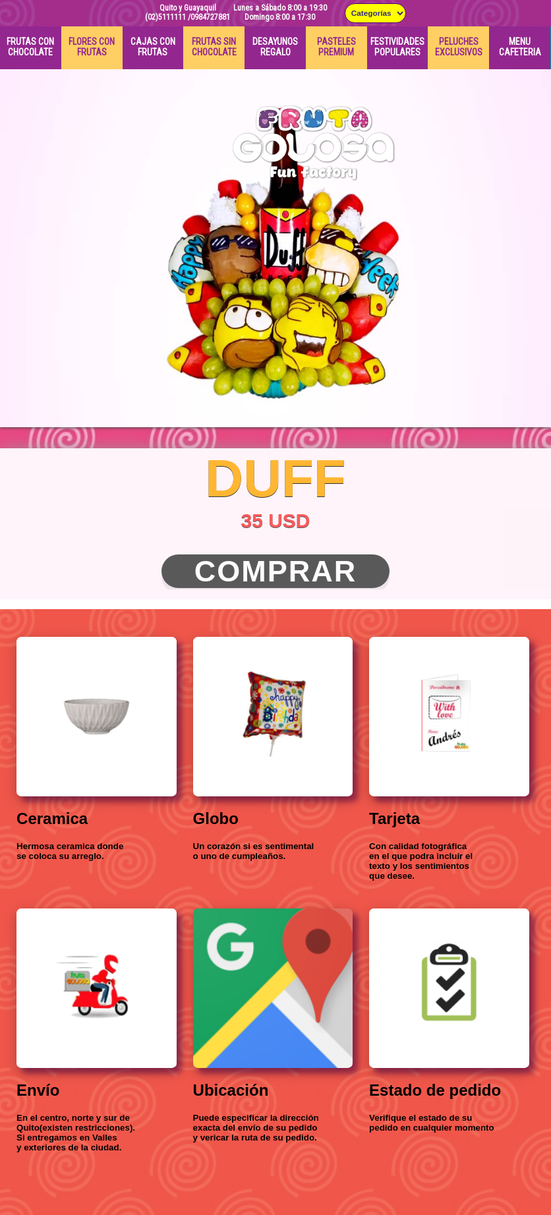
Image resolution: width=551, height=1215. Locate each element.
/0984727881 (209, 17)
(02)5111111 (165, 17)
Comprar (275, 571)
